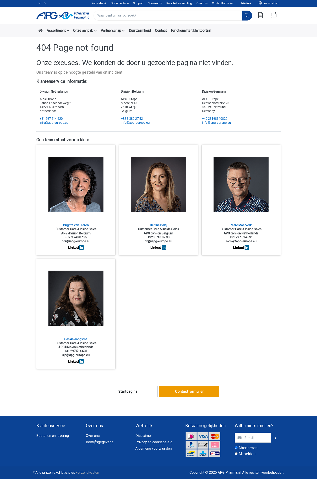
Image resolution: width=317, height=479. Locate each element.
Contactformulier (222, 3)
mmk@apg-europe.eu (241, 241)
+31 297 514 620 (51, 118)
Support (138, 3)
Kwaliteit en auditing (179, 3)
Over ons (202, 3)
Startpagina (127, 391)
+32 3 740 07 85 (76, 237)
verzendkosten (87, 472)
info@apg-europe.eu (54, 122)
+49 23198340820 (214, 118)
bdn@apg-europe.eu (76, 241)
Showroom (155, 3)
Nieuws (246, 3)
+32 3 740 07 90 (158, 237)
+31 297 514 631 (241, 237)
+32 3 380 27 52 (132, 118)
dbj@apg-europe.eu (158, 241)
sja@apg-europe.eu (76, 355)
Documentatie (120, 3)
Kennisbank (99, 3)
